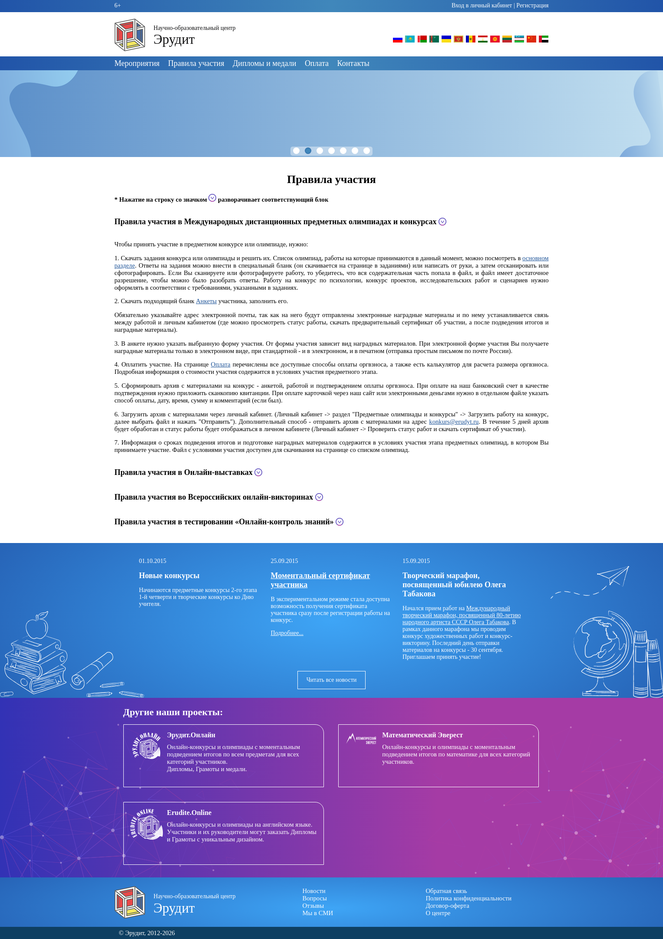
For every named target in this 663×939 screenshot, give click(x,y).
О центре (438, 913)
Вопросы (315, 898)
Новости (314, 890)
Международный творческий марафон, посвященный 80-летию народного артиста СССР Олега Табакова (461, 615)
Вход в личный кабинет (482, 5)
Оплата (317, 63)
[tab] (332, 221)
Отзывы (313, 905)
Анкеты (206, 301)
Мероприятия (137, 63)
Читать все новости (332, 680)
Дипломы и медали (264, 63)
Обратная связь (446, 890)
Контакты (353, 63)
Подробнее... (287, 633)
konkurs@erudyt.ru (453, 421)
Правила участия (196, 63)
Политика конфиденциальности (469, 898)
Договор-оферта (447, 905)
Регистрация (532, 5)
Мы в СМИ (318, 913)
